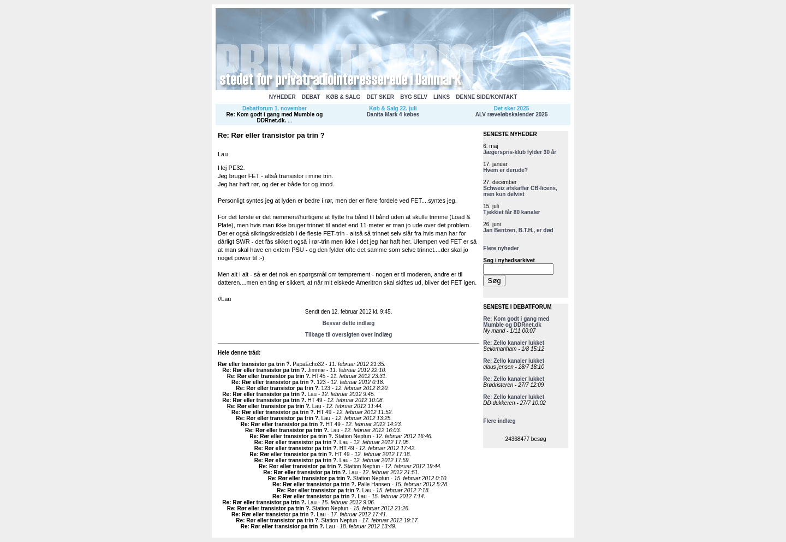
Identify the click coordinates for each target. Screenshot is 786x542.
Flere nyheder (501, 248)
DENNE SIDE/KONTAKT (486, 97)
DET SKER (380, 97)
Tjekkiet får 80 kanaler (511, 212)
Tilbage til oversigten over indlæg (348, 335)
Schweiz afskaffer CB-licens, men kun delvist (520, 191)
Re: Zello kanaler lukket (513, 343)
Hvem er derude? (505, 170)
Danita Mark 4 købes (393, 114)
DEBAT (311, 97)
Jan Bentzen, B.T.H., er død (518, 230)
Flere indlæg (499, 421)
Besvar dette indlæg (349, 323)
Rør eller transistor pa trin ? (254, 364)
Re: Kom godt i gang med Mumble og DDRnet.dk (275, 117)
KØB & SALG (343, 97)
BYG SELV (413, 97)
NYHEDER (282, 97)
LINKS (441, 97)
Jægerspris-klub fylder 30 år (519, 152)
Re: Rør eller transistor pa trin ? (263, 370)
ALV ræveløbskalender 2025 (511, 114)
